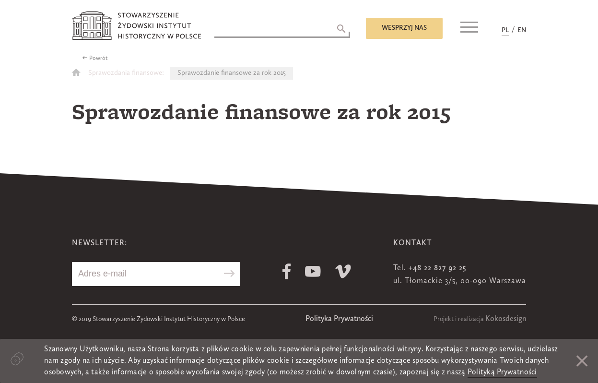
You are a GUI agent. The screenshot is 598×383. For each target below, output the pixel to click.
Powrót (98, 58)
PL (505, 30)
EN (521, 30)
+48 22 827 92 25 (437, 268)
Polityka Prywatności (339, 319)
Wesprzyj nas (404, 27)
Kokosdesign (505, 319)
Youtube (313, 271)
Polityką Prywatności (502, 372)
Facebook (286, 271)
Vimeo (343, 271)
